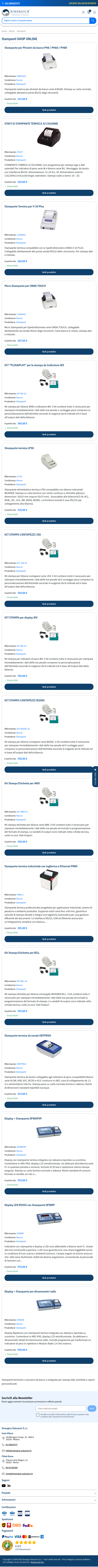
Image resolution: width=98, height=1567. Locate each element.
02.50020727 (12, 3)
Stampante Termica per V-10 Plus (24, 206)
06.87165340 (12, 1467)
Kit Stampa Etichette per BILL (22, 953)
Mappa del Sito (37, 1562)
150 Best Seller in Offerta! (82, 3)
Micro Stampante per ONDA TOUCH (25, 286)
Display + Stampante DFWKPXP (23, 1118)
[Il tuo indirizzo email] (61, 1408)
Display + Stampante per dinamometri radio (30, 1291)
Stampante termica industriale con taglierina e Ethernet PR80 (41, 866)
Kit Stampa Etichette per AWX (22, 783)
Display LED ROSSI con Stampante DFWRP (30, 1205)
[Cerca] (49, 20)
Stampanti (21, 84)
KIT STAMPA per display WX (21, 617)
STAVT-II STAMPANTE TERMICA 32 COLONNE (31, 123)
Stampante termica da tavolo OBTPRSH (28, 1035)
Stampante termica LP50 (19, 448)
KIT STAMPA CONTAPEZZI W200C (25, 700)
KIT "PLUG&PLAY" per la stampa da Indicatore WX (34, 365)
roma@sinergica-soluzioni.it (19, 1473)
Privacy (74, 1414)
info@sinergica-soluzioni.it (18, 1450)
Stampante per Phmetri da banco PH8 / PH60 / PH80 (36, 48)
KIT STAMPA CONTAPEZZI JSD (23, 534)
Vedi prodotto (49, 109)
